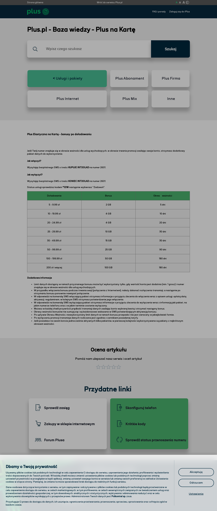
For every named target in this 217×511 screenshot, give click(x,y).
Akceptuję (196, 472)
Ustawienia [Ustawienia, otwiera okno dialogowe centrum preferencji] (196, 494)
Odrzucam (196, 483)
